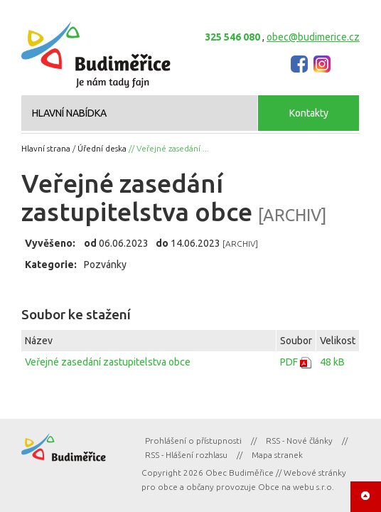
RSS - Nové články (299, 440)
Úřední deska (102, 148)
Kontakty (308, 113)
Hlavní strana (45, 148)
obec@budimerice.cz (313, 37)
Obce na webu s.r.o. (296, 486)
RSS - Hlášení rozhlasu (186, 454)
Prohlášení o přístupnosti (193, 440)
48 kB (332, 362)
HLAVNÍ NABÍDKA (69, 113)
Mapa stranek (277, 454)
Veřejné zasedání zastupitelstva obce (107, 362)
